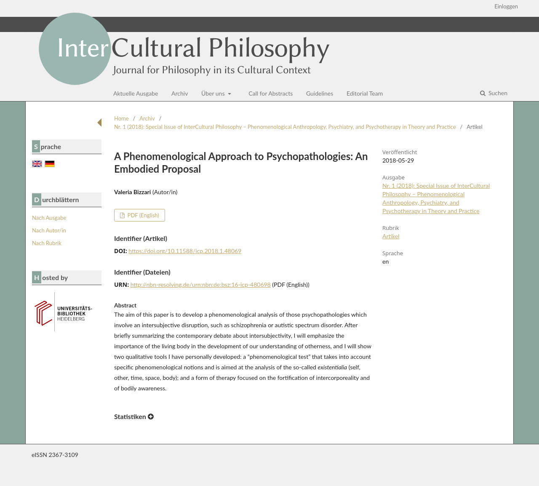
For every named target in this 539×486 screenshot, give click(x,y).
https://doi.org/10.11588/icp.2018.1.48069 (184, 250)
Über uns (213, 93)
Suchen (497, 92)
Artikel (391, 236)
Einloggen (506, 6)
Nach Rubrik (46, 243)
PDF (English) (142, 215)
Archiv (179, 93)
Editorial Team (365, 93)
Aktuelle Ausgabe (135, 93)
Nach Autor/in (49, 230)
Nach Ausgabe (49, 217)
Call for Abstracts (270, 93)
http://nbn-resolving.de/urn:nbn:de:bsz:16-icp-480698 (201, 284)
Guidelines (319, 93)
